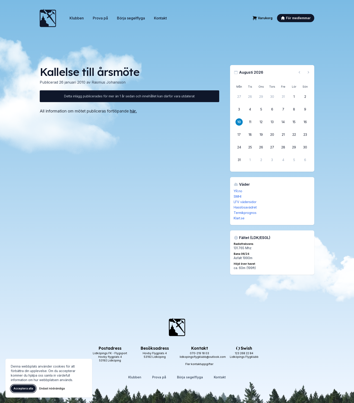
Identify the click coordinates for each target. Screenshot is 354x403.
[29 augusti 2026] (294, 147)
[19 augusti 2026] (261, 134)
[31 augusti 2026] (239, 160)
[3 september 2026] (272, 160)
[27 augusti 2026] (272, 147)
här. (133, 111)
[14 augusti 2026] (283, 122)
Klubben (77, 18)
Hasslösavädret (245, 207)
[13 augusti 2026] (272, 122)
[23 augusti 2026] (305, 134)
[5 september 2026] (294, 160)
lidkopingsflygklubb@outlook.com (203, 356)
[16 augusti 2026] (305, 122)
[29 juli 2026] (261, 96)
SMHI (237, 196)
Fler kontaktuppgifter (199, 364)
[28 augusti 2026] (283, 147)
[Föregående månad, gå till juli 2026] (299, 72)
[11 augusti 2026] (250, 122)
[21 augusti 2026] (283, 134)
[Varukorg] (262, 18)
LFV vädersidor (245, 202)
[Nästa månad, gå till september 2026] (308, 72)
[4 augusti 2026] (250, 109)
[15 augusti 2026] (294, 122)
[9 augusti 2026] (305, 109)
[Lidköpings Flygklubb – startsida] (48, 18)
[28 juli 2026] (250, 96)
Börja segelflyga (131, 18)
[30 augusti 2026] (305, 147)
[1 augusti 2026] (294, 96)
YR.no (238, 191)
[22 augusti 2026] (294, 134)
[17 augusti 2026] (239, 134)
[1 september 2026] (250, 160)
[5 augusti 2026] (261, 109)
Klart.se (239, 218)
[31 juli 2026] (283, 96)
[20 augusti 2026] (272, 134)
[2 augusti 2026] (305, 96)
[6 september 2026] (305, 160)
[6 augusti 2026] (272, 109)
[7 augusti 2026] (283, 109)
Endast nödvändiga (52, 388)
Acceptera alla (23, 388)
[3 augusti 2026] (239, 109)
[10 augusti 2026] (239, 122)
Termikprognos (245, 213)
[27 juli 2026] (239, 96)
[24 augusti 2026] (239, 147)
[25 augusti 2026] (250, 147)
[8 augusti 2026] (294, 109)
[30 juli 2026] (272, 96)
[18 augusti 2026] (250, 134)
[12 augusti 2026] (261, 122)
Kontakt (160, 18)
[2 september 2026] (261, 160)
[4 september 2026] (283, 160)
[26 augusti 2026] (261, 147)
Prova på (100, 18)
